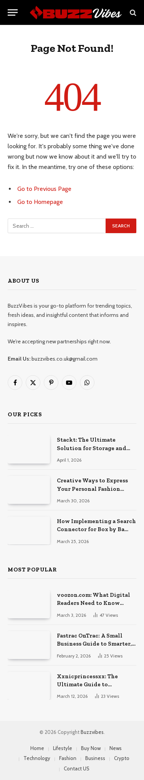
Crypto (121, 758)
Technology (36, 758)
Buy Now (91, 748)
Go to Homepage (40, 201)
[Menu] (13, 12)
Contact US (76, 768)
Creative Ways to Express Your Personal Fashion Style (92, 488)
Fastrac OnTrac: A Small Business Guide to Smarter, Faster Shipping (94, 644)
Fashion (67, 758)
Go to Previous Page (44, 188)
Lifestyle (62, 748)
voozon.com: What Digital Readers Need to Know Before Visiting (93, 603)
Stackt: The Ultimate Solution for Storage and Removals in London (91, 448)
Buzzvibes (92, 732)
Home (37, 748)
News (115, 748)
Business (95, 758)
